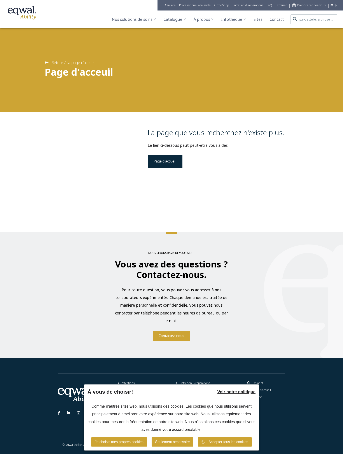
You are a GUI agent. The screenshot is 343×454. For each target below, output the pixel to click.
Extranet (255, 383)
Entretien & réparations (192, 383)
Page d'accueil (165, 161)
